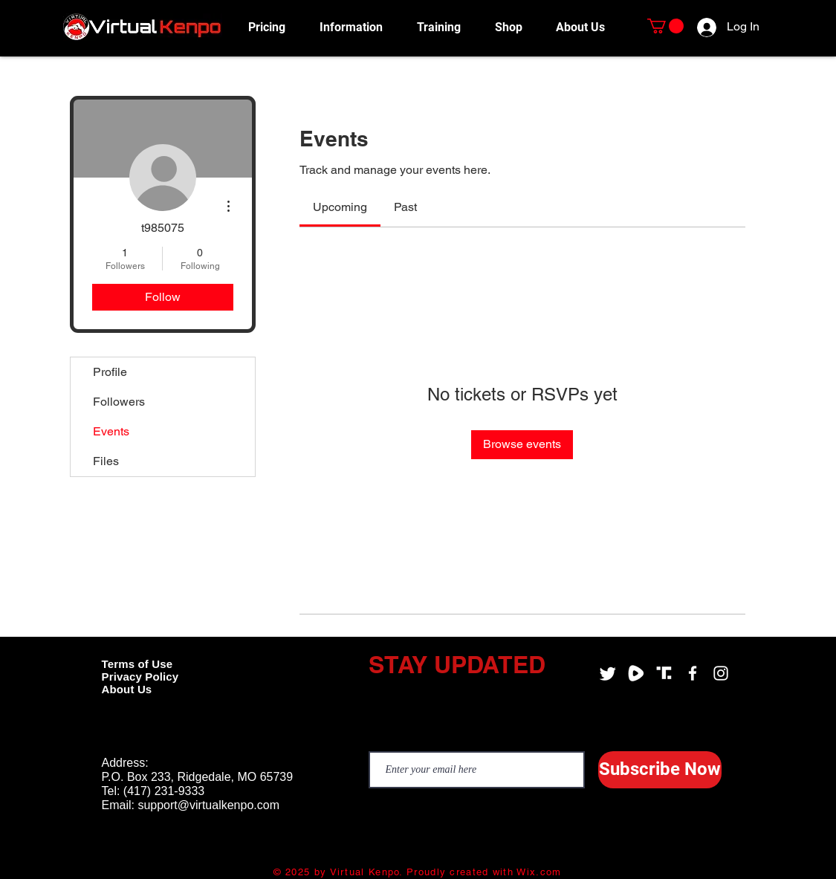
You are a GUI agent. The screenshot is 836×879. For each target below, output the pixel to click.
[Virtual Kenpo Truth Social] (664, 673)
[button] (357, 27)
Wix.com (538, 872)
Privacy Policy (140, 676)
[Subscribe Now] (660, 769)
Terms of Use (137, 664)
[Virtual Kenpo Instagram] (720, 673)
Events (111, 431)
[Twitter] (608, 673)
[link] (340, 207)
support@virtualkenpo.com (208, 805)
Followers (119, 402)
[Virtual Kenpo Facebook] (692, 673)
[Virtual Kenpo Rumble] (636, 673)
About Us (127, 689)
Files (106, 461)
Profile (110, 372)
